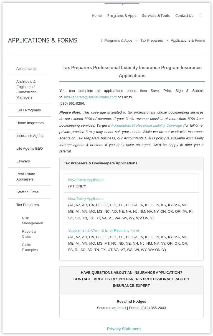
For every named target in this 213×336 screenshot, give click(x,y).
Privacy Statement (124, 329)
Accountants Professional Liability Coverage (146, 125)
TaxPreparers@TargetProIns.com (89, 97)
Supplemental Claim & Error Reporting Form (103, 230)
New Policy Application (86, 180)
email (121, 308)
